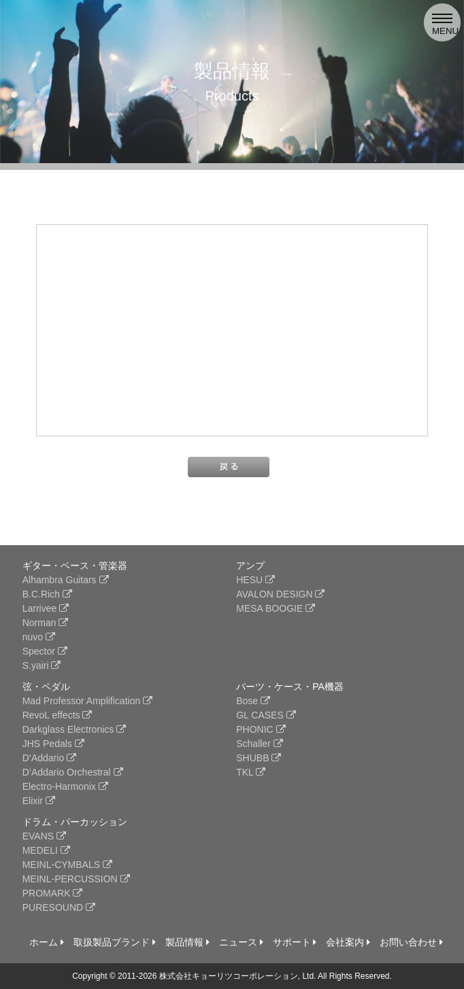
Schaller (259, 743)
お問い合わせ (411, 942)
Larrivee (45, 608)
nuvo (38, 636)
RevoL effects (57, 715)
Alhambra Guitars (65, 579)
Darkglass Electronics (74, 729)
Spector (44, 651)
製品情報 (187, 942)
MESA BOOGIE (275, 608)
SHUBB (258, 757)
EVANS (44, 836)
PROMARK (52, 893)
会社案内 (348, 942)
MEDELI (46, 850)
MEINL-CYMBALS (67, 864)
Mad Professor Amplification (87, 700)
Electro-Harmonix (65, 786)
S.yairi (41, 665)
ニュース (241, 942)
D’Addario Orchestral (72, 772)
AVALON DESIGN (280, 594)
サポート (295, 942)
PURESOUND (58, 907)
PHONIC (260, 729)
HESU (255, 579)
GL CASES (265, 715)
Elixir (38, 800)
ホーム (46, 942)
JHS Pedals (53, 743)
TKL (250, 772)
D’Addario (49, 757)
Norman (45, 622)
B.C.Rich (47, 594)
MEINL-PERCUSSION (76, 878)
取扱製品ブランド (114, 942)
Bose (253, 700)
